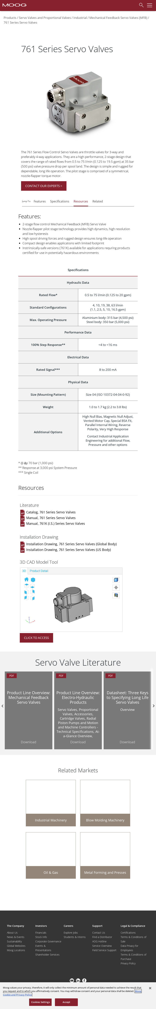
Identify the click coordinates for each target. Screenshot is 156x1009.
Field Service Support (104, 950)
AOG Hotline (99, 941)
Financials (40, 932)
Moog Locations (16, 950)
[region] (78, 995)
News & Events (15, 937)
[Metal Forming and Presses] (105, 855)
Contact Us (98, 932)
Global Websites (16, 946)
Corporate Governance (48, 941)
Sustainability (14, 941)
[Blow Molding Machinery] (105, 803)
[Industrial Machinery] (51, 803)
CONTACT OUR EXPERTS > (43, 186)
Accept (66, 1002)
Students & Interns (75, 937)
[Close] (150, 988)
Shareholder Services (47, 954)
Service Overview (102, 946)
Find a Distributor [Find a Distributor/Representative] (102, 937)
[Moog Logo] (14, 5)
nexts (153, 706)
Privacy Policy (128, 963)
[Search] (140, 4)
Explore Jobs (71, 932)
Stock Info (41, 937)
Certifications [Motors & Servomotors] (128, 932)
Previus (2, 706)
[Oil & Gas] (51, 855)
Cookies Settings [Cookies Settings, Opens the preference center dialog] (40, 1002)
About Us (12, 932)
